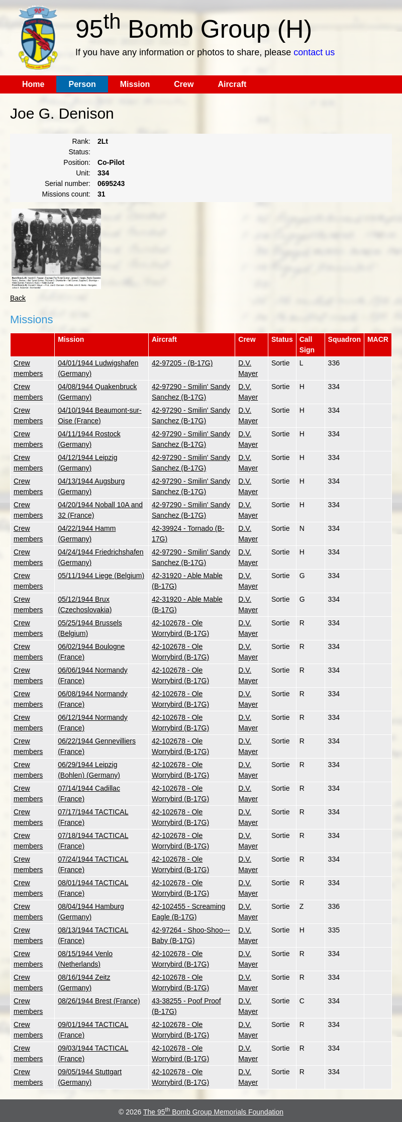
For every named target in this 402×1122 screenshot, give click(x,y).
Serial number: (67, 183)
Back (18, 298)
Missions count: (66, 194)
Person (81, 84)
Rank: (81, 141)
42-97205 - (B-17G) (182, 363)
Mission (135, 84)
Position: (76, 162)
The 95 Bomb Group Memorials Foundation (213, 1112)
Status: (79, 152)
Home (33, 84)
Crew (183, 84)
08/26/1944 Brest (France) (99, 1001)
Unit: (83, 173)
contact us (314, 52)
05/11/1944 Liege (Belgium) (101, 576)
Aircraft (232, 84)
